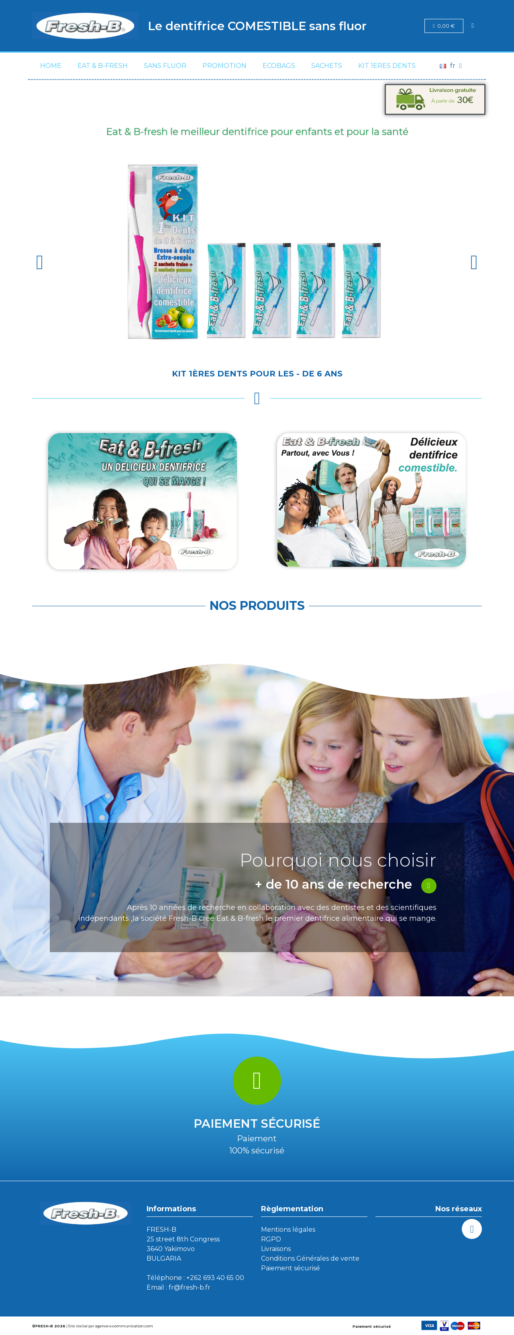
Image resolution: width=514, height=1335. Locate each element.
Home (50, 66)
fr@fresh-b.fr (189, 1287)
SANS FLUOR (165, 66)
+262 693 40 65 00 (215, 1278)
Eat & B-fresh (103, 66)
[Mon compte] (472, 25)
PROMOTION (224, 66)
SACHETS (326, 66)
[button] (39, 262)
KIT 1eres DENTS (387, 66)
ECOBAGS (279, 66)
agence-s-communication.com (124, 1326)
